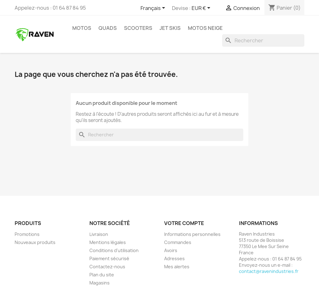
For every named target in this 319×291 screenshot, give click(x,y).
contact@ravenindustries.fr (268, 271)
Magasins (99, 283)
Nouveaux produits (35, 242)
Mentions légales (107, 242)
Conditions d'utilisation (114, 250)
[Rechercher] (263, 40)
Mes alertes (176, 267)
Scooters (138, 28)
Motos (81, 28)
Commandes (177, 242)
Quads (107, 28)
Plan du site (101, 275)
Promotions (27, 234)
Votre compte (184, 223)
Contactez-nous (107, 267)
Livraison (98, 234)
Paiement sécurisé (109, 258)
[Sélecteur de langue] (153, 8)
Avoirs (170, 250)
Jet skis (170, 28)
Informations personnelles (192, 234)
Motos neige (205, 28)
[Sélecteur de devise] (202, 8)
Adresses (174, 258)
